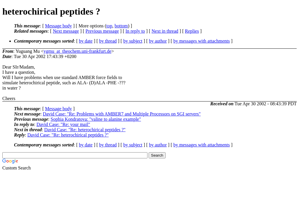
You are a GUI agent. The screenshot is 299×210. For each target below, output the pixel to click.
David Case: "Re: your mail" (63, 124)
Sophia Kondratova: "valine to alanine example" (96, 119)
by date (86, 40)
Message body (58, 25)
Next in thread (165, 31)
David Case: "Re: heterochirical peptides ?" (85, 129)
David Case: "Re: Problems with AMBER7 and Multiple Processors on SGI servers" (122, 113)
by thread (108, 40)
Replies (192, 31)
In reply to (135, 31)
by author (158, 40)
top (109, 25)
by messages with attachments (201, 40)
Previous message (102, 31)
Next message (66, 31)
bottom (121, 25)
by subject (132, 40)
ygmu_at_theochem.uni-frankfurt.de (77, 51)
